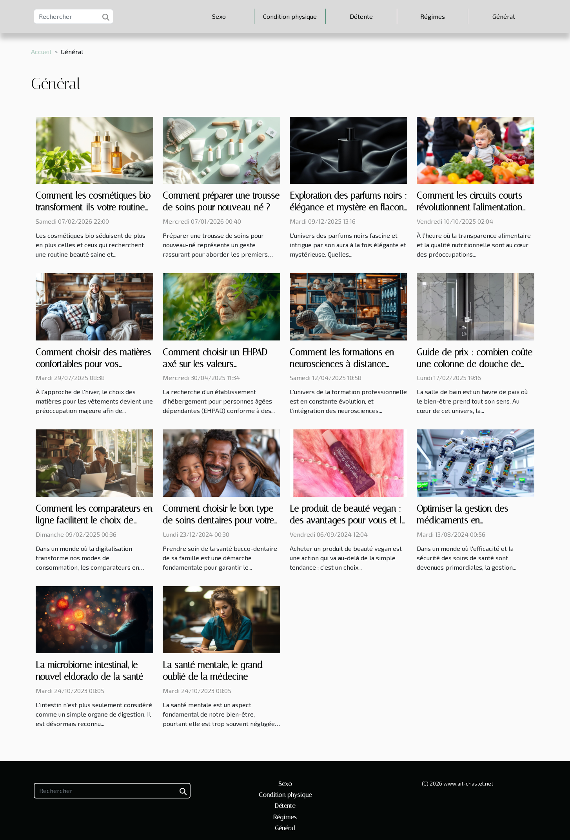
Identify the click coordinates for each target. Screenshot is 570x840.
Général (503, 16)
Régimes (432, 16)
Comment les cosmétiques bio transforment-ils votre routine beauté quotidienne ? (93, 207)
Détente (361, 16)
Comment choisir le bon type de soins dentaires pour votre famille (218, 520)
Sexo (219, 16)
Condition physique (290, 16)
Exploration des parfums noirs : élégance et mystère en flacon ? (348, 207)
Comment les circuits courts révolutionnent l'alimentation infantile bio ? (469, 207)
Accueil (41, 51)
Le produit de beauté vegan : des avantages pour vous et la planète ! (348, 520)
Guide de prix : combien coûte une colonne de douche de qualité (474, 364)
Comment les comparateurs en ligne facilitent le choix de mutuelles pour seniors (94, 520)
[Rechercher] (73, 16)
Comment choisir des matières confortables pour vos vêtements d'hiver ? (93, 364)
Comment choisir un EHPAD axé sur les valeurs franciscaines (215, 364)
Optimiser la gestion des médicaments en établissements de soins (462, 520)
